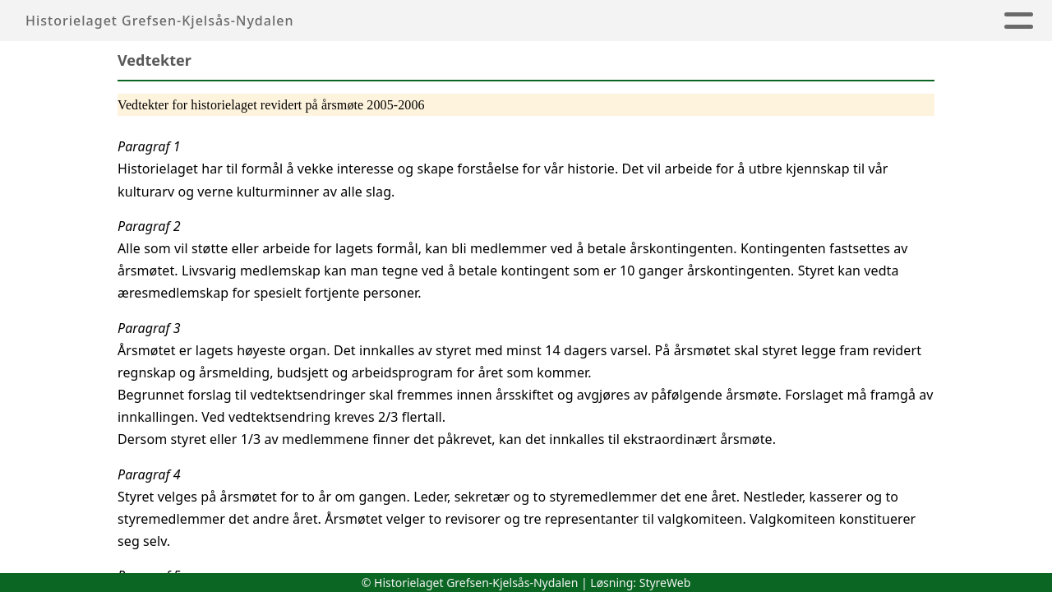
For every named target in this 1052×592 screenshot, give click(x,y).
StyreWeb (665, 582)
